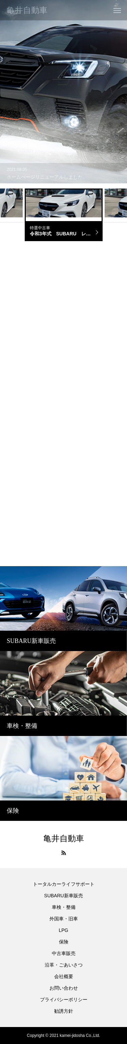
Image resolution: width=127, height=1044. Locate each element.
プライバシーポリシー (63, 999)
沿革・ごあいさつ (64, 964)
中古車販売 (64, 953)
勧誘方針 (63, 1011)
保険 (63, 941)
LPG (63, 930)
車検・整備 (64, 907)
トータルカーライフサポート (63, 884)
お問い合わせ (63, 988)
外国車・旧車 (63, 918)
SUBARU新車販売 (63, 895)
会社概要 (63, 976)
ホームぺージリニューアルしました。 (47, 177)
